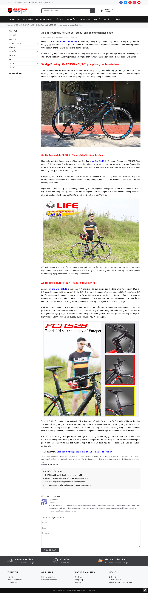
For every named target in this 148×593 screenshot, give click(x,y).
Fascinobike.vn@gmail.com (44, 2)
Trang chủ (14, 19)
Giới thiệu (28, 19)
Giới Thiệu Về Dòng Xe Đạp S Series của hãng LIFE (62, 475)
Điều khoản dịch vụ (48, 577)
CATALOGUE (85, 19)
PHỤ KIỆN (72, 19)
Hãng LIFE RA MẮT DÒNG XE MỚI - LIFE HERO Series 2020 (65, 478)
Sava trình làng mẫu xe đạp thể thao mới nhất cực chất (64, 482)
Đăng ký (78, 582)
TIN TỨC (107, 19)
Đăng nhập (79, 580)
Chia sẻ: (44, 465)
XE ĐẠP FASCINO (44, 19)
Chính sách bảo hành (49, 580)
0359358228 (22, 2)
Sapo (93, 590)
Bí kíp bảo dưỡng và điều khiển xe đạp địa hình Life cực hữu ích (67, 485)
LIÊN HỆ (118, 19)
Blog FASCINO (13, 582)
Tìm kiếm (78, 577)
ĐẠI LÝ (97, 19)
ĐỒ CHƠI (59, 19)
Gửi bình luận (50, 550)
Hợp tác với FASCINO (15, 580)
